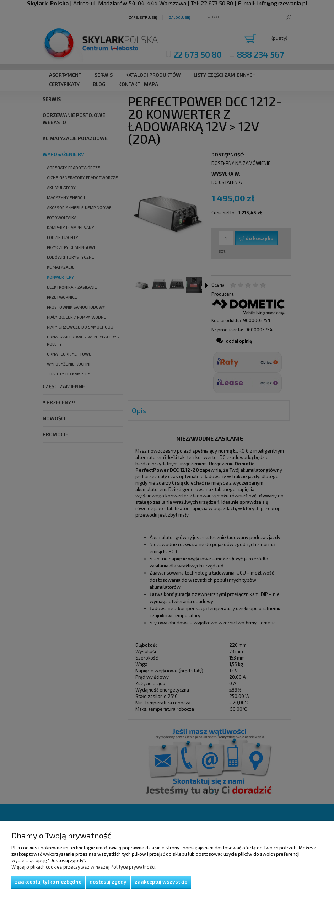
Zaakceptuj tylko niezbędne (48, 882)
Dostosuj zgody (108, 882)
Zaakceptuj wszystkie (161, 882)
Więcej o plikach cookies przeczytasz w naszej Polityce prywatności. (83, 867)
